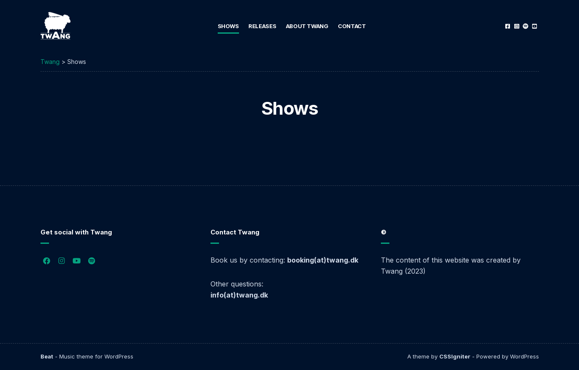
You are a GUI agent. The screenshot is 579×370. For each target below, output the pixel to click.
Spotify (525, 26)
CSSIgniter (454, 356)
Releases (262, 26)
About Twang (307, 26)
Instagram (516, 26)
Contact (352, 26)
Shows (228, 26)
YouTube (534, 26)
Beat (46, 356)
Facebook (507, 26)
